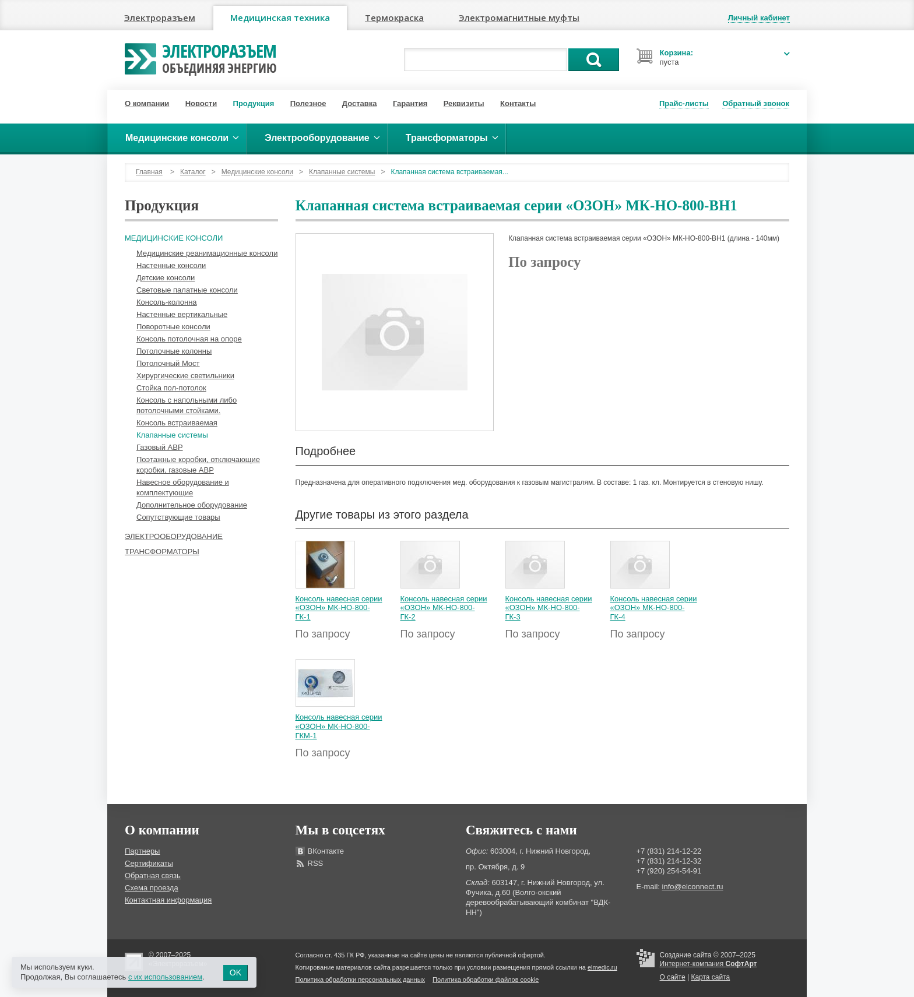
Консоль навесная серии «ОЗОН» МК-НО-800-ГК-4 (653, 607)
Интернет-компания (708, 964)
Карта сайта (710, 977)
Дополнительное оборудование (191, 505)
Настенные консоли (171, 265)
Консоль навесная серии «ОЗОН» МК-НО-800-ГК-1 (339, 607)
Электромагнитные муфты (519, 17)
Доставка (359, 103)
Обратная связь (153, 875)
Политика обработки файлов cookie (486, 979)
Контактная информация (168, 900)
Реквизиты (464, 103)
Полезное (308, 103)
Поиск (593, 59)
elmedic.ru (602, 967)
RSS (316, 863)
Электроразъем (159, 17)
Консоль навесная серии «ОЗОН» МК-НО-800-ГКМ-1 (339, 726)
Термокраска (394, 17)
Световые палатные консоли (187, 290)
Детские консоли (165, 277)
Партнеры (142, 851)
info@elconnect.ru (692, 886)
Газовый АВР (159, 447)
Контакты (518, 103)
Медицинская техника (280, 17)
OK (235, 972)
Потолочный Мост (168, 363)
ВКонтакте (326, 851)
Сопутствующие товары (178, 517)
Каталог (193, 172)
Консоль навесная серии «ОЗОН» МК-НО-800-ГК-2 (443, 607)
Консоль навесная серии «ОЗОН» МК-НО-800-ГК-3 (548, 607)
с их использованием (165, 977)
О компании (147, 103)
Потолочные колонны (174, 351)
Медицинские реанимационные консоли (206, 253)
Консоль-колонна (166, 302)
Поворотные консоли (173, 326)
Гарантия (410, 103)
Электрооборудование (174, 536)
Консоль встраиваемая (176, 422)
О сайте (673, 977)
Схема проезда (151, 887)
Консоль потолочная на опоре (189, 338)
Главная (149, 172)
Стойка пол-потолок (171, 387)
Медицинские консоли (257, 172)
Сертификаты (149, 863)
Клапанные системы (342, 172)
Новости (201, 103)
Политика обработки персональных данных (361, 979)
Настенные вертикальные (181, 314)
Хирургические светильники (185, 375)
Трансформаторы (162, 551)
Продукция (254, 103)
